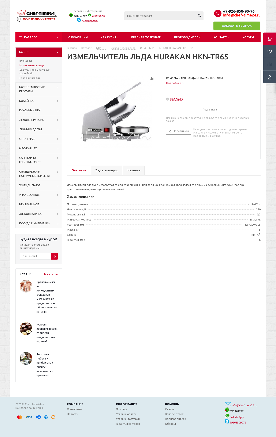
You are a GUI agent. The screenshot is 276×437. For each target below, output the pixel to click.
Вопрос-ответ (174, 413)
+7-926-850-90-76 (238, 11)
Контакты (221, 37)
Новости (72, 413)
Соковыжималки (29, 78)
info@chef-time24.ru (244, 405)
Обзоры (170, 423)
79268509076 (87, 20)
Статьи (170, 409)
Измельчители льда (31, 65)
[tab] (175, 83)
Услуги (248, 37)
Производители (187, 37)
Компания (75, 404)
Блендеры (25, 60)
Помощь (172, 404)
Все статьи (51, 274)
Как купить (109, 37)
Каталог (30, 37)
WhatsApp (96, 15)
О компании (78, 37)
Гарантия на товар (128, 423)
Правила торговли (146, 37)
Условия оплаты (126, 413)
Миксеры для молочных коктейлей (34, 72)
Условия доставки (128, 418)
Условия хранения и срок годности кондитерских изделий (47, 333)
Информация (126, 404)
